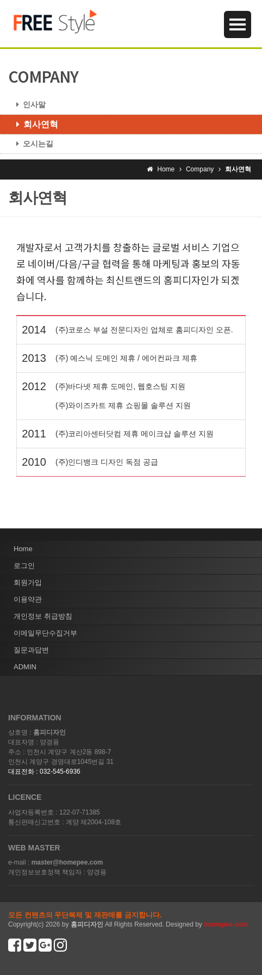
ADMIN (25, 667)
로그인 (24, 565)
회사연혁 (33, 124)
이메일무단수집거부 (45, 633)
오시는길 (30, 143)
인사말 (27, 104)
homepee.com (226, 924)
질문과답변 (31, 650)
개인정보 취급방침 (43, 616)
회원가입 (28, 582)
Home (23, 549)
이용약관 (28, 599)
